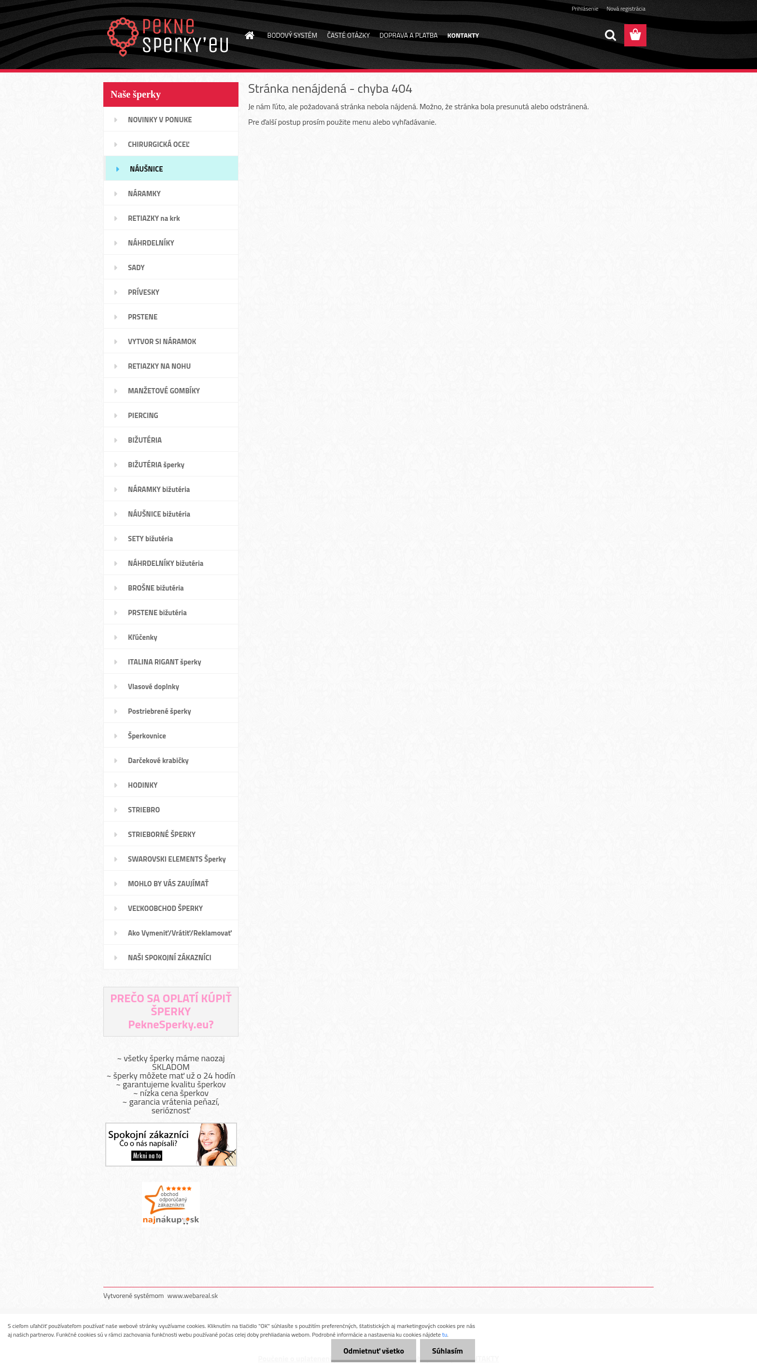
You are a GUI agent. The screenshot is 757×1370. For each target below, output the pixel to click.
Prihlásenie (585, 8)
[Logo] (169, 36)
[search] (610, 35)
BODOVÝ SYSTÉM (292, 35)
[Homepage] (249, 35)
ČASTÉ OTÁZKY (348, 35)
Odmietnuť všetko (373, 1350)
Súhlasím (447, 1350)
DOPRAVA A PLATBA (408, 35)
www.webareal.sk (193, 1295)
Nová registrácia (625, 8)
